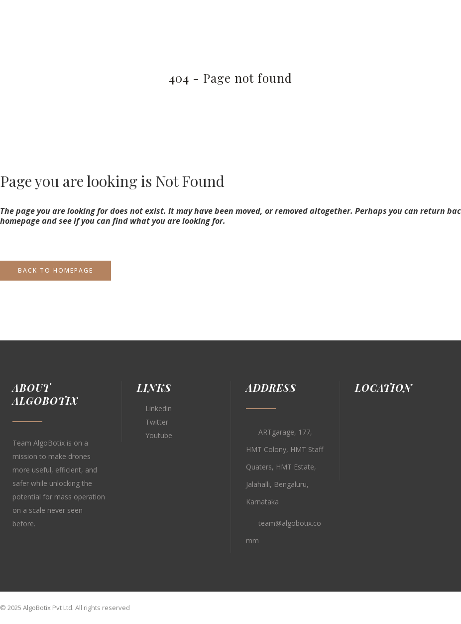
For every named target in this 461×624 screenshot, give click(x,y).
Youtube (158, 435)
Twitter (156, 422)
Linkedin (158, 408)
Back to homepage (55, 270)
